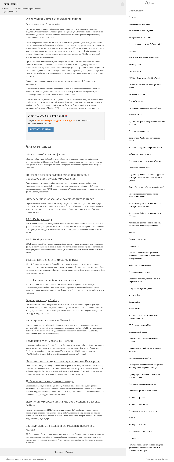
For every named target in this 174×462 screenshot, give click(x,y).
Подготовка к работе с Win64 (140, 168)
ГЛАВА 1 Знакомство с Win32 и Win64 (144, 78)
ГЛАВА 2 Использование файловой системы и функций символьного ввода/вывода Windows (145, 256)
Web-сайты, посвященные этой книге (144, 58)
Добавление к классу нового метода (50, 381)
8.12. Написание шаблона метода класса (53, 279)
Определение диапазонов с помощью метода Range (60, 198)
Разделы (69, 452)
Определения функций (138, 332)
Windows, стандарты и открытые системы (146, 147)
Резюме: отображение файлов (157, 459)
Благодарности (135, 64)
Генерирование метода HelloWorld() (50, 320)
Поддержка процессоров (139, 131)
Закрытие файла (135, 295)
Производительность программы (142, 384)
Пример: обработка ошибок (140, 358)
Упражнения (134, 246)
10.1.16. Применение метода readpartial (52, 259)
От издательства (135, 71)
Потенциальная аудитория (139, 24)
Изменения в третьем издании (141, 31)
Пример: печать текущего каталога (143, 411)
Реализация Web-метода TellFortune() (51, 340)
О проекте (58, 452)
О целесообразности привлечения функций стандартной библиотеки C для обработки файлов (146, 177)
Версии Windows (136, 101)
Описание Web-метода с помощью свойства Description (63, 361)
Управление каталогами (138, 404)
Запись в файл (135, 309)
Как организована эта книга (140, 37)
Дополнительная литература (140, 431)
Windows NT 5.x (135, 115)
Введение (133, 17)
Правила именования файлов (140, 272)
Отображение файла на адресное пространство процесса (25, 459)
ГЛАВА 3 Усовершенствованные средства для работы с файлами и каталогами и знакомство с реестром (146, 448)
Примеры (132, 51)
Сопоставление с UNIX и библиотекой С (145, 44)
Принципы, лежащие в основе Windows (145, 161)
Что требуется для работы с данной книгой (146, 187)
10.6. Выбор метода (39, 219)
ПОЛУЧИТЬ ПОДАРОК (40, 129)
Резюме (132, 232)
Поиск (149, 3)
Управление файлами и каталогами (143, 391)
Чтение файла (135, 302)
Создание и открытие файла (140, 288)
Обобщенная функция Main (140, 325)
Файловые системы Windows (140, 265)
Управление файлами (137, 397)
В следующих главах (137, 239)
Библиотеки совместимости (140, 154)
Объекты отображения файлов (46, 154)
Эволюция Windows (137, 94)
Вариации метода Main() (42, 300)
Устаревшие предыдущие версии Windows (146, 108)
